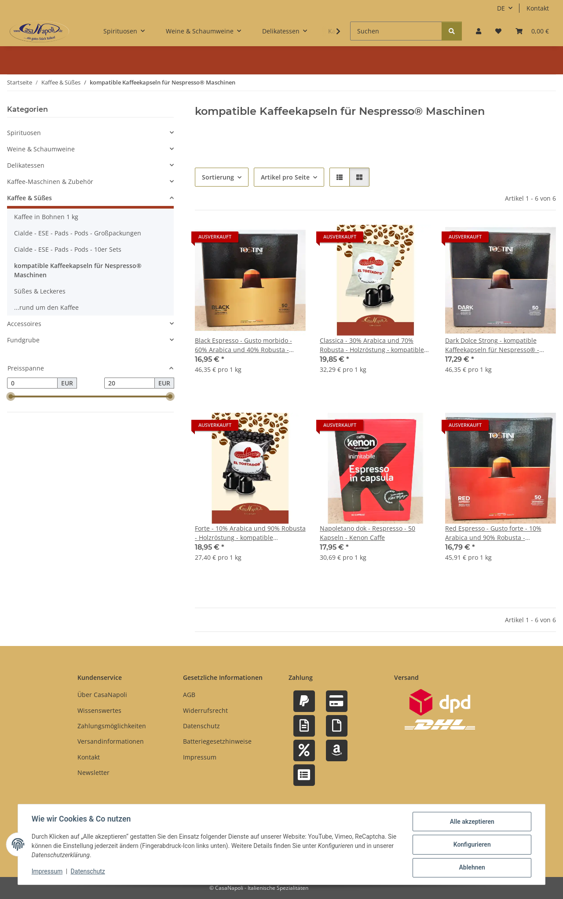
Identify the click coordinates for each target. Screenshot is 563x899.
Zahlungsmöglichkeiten (111, 726)
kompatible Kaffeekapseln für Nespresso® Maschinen (78, 270)
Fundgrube (23, 340)
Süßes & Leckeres (40, 291)
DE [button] (501, 8)
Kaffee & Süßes (29, 198)
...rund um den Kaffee (46, 307)
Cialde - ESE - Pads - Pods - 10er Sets (67, 249)
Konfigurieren (471, 844)
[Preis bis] (129, 383)
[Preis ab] (32, 383)
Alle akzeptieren (471, 822)
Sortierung (218, 177)
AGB (189, 694)
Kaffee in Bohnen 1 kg (46, 217)
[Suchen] (396, 31)
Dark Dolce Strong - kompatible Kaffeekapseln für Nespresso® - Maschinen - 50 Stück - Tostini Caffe (497, 345)
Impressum (47, 871)
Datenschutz (88, 871)
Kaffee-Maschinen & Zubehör (50, 181)
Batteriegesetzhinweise (217, 741)
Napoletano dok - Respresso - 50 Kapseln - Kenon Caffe (367, 533)
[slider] (10, 397)
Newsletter (93, 772)
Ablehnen (471, 867)
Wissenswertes (99, 710)
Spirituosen (24, 132)
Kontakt (537, 8)
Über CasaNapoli (102, 694)
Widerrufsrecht (205, 710)
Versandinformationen (110, 741)
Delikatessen (25, 165)
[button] (478, 31)
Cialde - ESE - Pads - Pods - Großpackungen (77, 233)
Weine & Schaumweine (41, 149)
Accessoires (24, 323)
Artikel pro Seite (285, 177)
